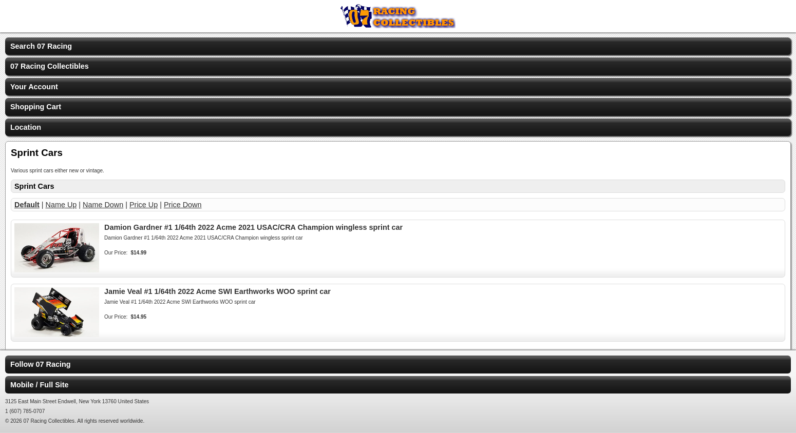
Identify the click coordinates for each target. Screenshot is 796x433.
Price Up (143, 205)
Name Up (61, 205)
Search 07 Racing (41, 46)
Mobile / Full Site (39, 385)
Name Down (103, 205)
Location (25, 127)
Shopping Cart (35, 107)
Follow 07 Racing (40, 364)
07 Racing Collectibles (49, 66)
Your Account (34, 87)
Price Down (183, 205)
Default (27, 205)
